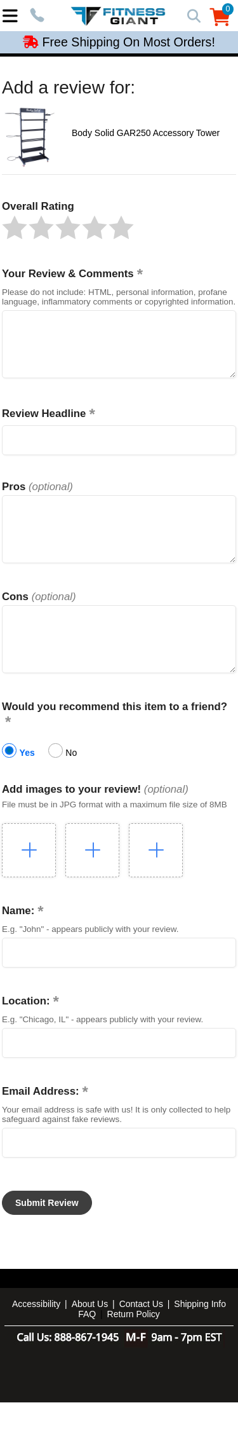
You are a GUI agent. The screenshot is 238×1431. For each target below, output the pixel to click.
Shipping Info (200, 1332)
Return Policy (133, 1343)
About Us (90, 1332)
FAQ (87, 1343)
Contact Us (141, 1332)
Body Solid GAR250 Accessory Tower (146, 133)
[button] (14, 227)
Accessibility (36, 1332)
